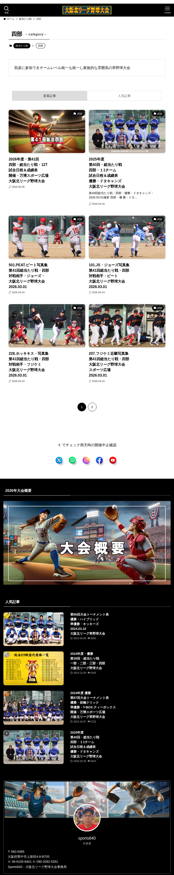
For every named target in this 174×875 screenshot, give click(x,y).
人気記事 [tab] (124, 96)
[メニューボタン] (167, 10)
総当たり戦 (22, 45)
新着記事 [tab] (49, 96)
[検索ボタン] (6, 10)
